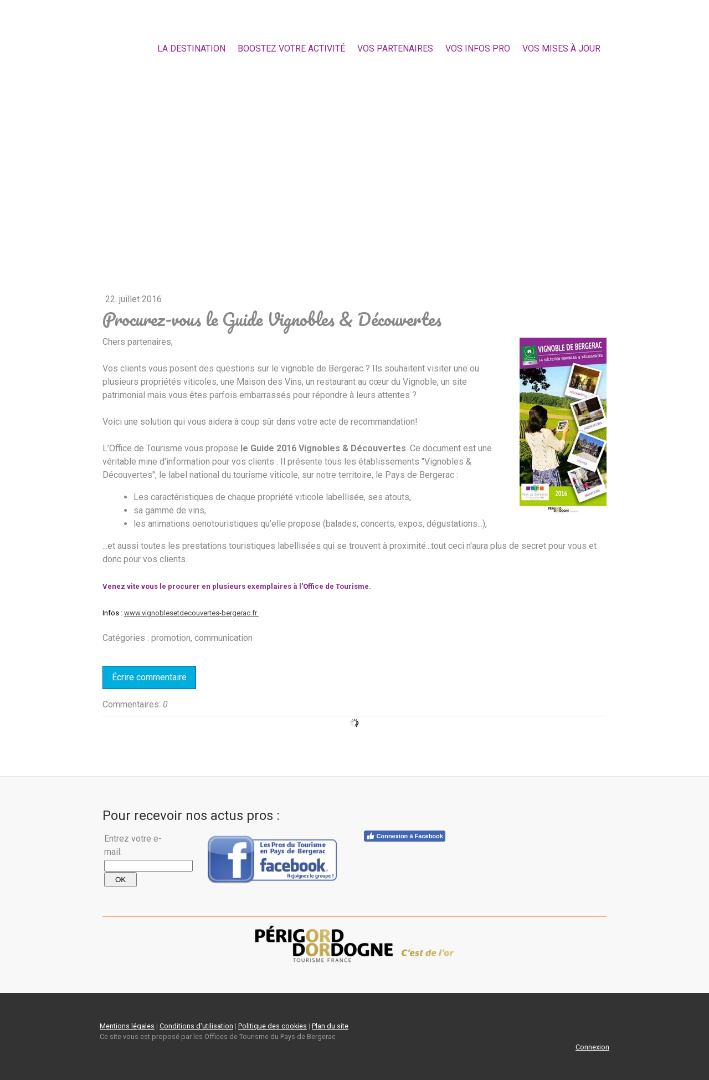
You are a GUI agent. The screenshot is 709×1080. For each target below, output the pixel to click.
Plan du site (330, 1026)
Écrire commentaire (149, 677)
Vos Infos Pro (477, 48)
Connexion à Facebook (404, 836)
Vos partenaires (395, 48)
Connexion (592, 1047)
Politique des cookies (272, 1026)
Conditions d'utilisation (196, 1026)
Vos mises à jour (561, 48)
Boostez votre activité (291, 48)
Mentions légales (127, 1026)
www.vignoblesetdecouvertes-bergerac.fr (191, 613)
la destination (191, 48)
